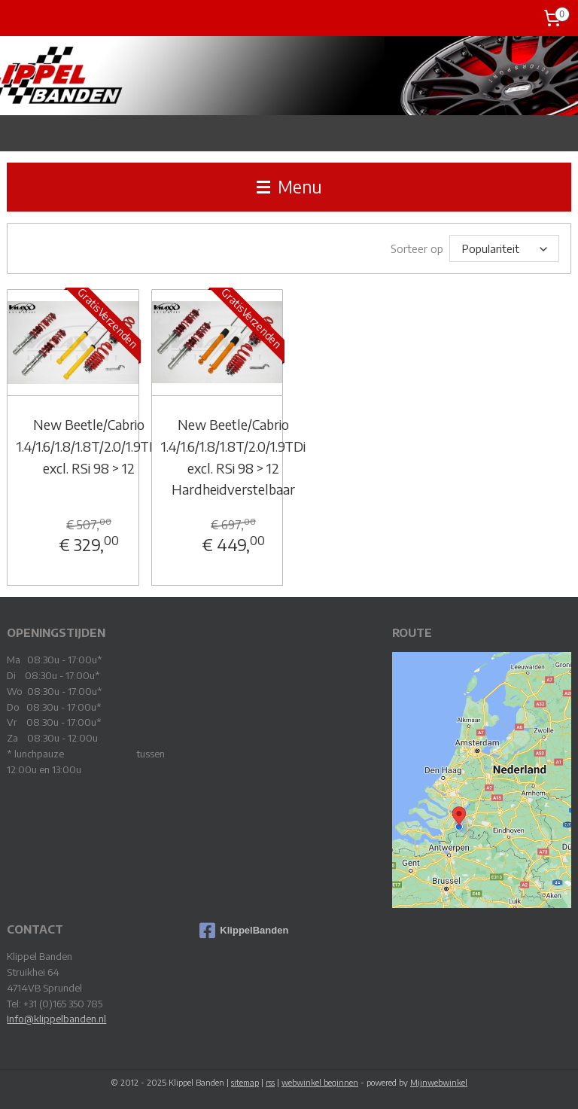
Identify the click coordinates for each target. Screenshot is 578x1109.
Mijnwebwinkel (438, 1081)
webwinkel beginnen (319, 1081)
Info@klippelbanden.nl (56, 1018)
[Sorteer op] (504, 248)
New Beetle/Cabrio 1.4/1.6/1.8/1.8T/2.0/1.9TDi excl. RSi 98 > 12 (89, 445)
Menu (289, 186)
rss (270, 1081)
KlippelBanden (243, 930)
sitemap (245, 1081)
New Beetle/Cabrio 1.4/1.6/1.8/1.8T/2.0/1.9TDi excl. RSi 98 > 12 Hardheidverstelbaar (233, 456)
